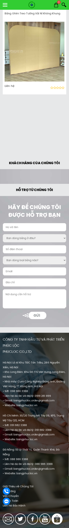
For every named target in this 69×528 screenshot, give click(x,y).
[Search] (64, 5)
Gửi (36, 315)
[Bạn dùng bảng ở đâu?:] (34, 238)
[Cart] (56, 5)
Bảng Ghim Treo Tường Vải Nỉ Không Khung (32, 13)
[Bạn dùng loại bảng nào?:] (34, 260)
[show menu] (5, 5)
